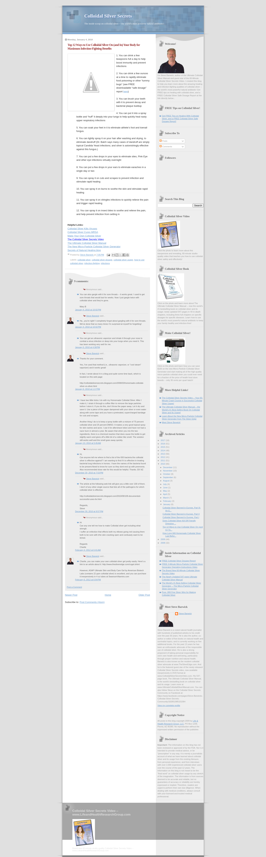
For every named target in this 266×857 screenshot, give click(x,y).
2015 (163, 447)
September (168, 477)
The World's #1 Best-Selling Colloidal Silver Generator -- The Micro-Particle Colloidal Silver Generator (181, 586)
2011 (163, 460)
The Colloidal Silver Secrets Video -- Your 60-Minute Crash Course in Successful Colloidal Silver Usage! (182, 401)
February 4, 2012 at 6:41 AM (88, 550)
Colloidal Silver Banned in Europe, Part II (181, 514)
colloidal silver (84, 260)
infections (105, 263)
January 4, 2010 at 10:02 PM (88, 310)
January (167, 504)
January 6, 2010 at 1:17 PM (87, 389)
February (167, 501)
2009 (163, 539)
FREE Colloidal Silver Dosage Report (179, 561)
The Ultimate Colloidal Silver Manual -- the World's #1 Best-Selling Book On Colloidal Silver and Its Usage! (181, 410)
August (166, 481)
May (165, 491)
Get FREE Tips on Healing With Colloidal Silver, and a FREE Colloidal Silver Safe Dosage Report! (180, 119)
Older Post (144, 595)
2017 (163, 440)
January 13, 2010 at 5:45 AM (88, 443)
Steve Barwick (92, 316)
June (165, 487)
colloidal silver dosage (102, 260)
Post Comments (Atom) (92, 602)
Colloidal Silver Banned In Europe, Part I (181, 517)
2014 (163, 450)
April (165, 494)
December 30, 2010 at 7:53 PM (89, 473)
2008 (163, 543)
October (167, 474)
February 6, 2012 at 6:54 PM (88, 580)
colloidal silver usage (123, 260)
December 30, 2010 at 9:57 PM (89, 511)
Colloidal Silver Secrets (108, 16)
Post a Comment (74, 587)
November (168, 471)
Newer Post (71, 595)
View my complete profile (169, 705)
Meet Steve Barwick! (171, 422)
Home (108, 595)
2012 (163, 457)
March (166, 498)
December (168, 467)
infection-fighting (92, 263)
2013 (163, 454)
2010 (163, 464)
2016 (163, 444)
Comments (165, 146)
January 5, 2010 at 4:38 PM (87, 347)
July (165, 484)
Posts (163, 141)
